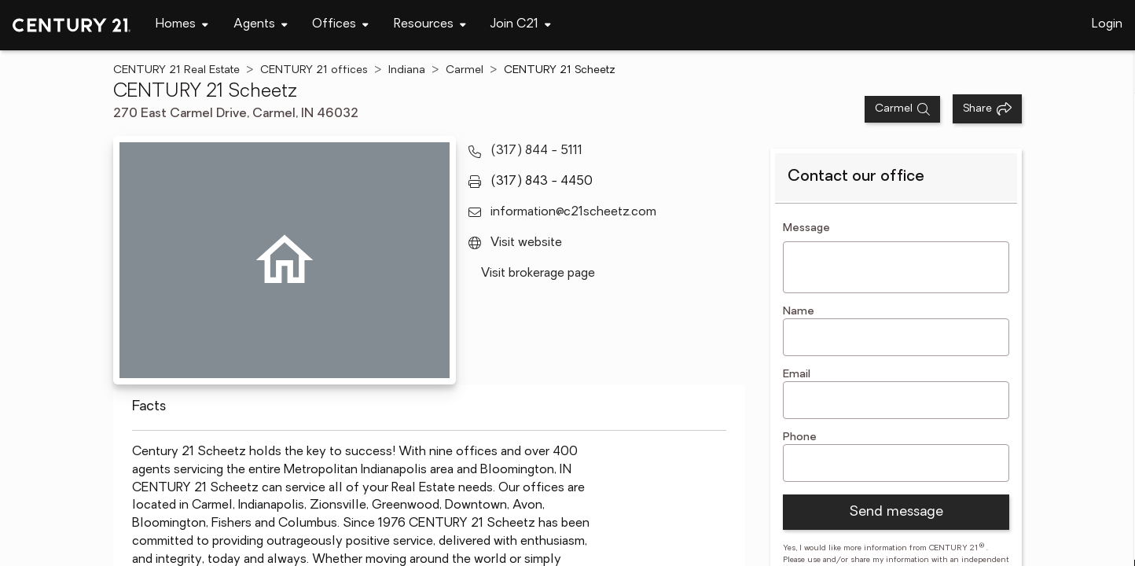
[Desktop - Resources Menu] (430, 24)
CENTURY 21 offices (314, 70)
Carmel (464, 70)
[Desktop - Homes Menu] (182, 24)
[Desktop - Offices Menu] (340, 24)
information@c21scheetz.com (573, 212)
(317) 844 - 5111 (536, 151)
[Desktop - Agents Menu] (260, 24)
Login (1107, 24)
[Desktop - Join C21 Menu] (520, 24)
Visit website (526, 243)
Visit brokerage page (538, 273)
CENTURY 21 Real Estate (176, 70)
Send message (896, 512)
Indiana (406, 70)
